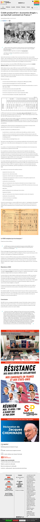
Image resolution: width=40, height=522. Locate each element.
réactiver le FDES (9, 271)
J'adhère (36, 1)
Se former (18, 7)
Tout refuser (15, 520)
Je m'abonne (36, 4)
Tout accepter (9, 520)
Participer (23, 7)
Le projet (13, 7)
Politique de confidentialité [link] (30, 520)
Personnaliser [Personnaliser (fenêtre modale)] (22, 520)
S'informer (8, 7)
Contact (28, 7)
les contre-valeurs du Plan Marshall (24, 113)
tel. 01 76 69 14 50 (4, 4)
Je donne (37, 2)
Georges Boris (25, 50)
